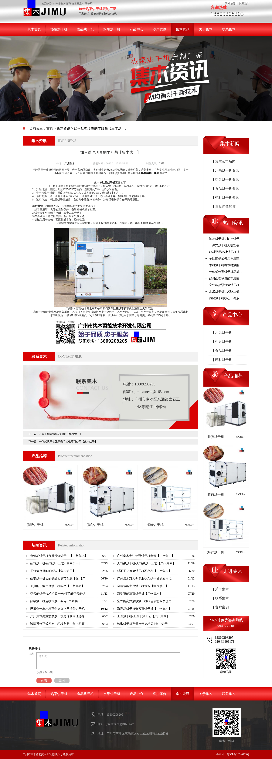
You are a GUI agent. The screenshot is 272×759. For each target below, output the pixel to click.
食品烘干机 (85, 29)
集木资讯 (182, 29)
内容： (32, 654)
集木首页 (34, 29)
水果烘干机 (111, 29)
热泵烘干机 (58, 29)
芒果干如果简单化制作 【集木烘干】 (60, 434)
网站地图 (230, 3)
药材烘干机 (223, 360)
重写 (62, 680)
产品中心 (136, 29)
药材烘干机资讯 (227, 198)
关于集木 (205, 29)
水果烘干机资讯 (227, 170)
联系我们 (244, 3)
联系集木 (229, 29)
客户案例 (159, 29)
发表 (44, 680)
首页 (49, 128)
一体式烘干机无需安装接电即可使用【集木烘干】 (68, 441)
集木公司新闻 (225, 161)
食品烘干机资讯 (227, 188)
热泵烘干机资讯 (227, 179)
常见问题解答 (225, 207)
